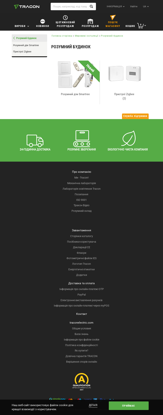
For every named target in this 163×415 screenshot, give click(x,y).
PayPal (81, 294)
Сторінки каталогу (81, 236)
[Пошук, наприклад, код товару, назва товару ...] (73, 6)
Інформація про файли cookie (81, 339)
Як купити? (81, 350)
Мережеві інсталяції (86, 36)
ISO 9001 (81, 199)
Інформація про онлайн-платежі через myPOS (81, 305)
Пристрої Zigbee (22, 51)
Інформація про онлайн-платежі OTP (81, 289)
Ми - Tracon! (81, 177)
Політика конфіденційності (81, 345)
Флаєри (81, 252)
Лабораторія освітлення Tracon (82, 188)
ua (144, 6)
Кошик (130, 26)
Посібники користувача (81, 241)
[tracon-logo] (27, 6)
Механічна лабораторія (81, 183)
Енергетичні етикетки (81, 269)
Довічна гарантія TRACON (81, 356)
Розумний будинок (112, 36)
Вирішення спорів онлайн (81, 361)
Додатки (81, 274)
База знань (81, 334)
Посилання (81, 194)
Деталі (93, 405)
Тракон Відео (81, 205)
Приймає (128, 405)
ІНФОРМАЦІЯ (114, 6)
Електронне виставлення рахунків (81, 300)
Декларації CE (81, 247)
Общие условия (81, 328)
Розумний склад (81, 210)
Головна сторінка (62, 36)
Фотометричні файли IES (81, 258)
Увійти (133, 6)
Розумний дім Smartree (26, 45)
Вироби (20, 26)
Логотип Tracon (81, 263)
